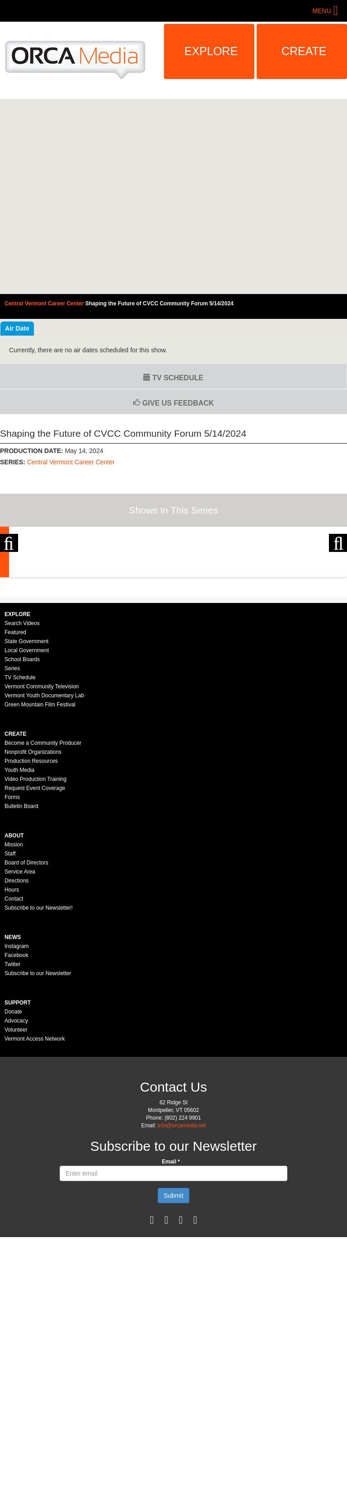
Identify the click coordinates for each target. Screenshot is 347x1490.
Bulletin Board (21, 904)
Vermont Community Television (42, 784)
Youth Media (19, 867)
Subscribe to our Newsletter (38, 1071)
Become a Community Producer (43, 840)
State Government (26, 739)
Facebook (16, 1053)
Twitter (12, 1062)
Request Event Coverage (35, 886)
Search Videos (22, 721)
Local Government (27, 748)
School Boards (22, 757)
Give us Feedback (173, 403)
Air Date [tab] (17, 328)
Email (171, 1259)
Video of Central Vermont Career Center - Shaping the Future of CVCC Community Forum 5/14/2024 (173, 196)
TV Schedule (173, 378)
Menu (322, 10)
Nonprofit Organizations (33, 849)
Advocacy (16, 1118)
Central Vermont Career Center (71, 462)
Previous (9, 574)
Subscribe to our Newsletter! (39, 1005)
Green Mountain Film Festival (40, 802)
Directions (16, 978)
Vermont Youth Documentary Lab (44, 793)
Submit (173, 1293)
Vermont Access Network (35, 1136)
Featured (15, 730)
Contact (14, 996)
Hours (12, 987)
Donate (13, 1109)
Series (12, 766)
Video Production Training (35, 876)
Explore (211, 51)
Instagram (16, 1044)
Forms (12, 895)
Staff (10, 951)
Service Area (20, 969)
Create (304, 51)
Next (338, 574)
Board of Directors (26, 960)
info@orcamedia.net (182, 1223)
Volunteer (16, 1127)
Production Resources (31, 858)
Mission (14, 942)
